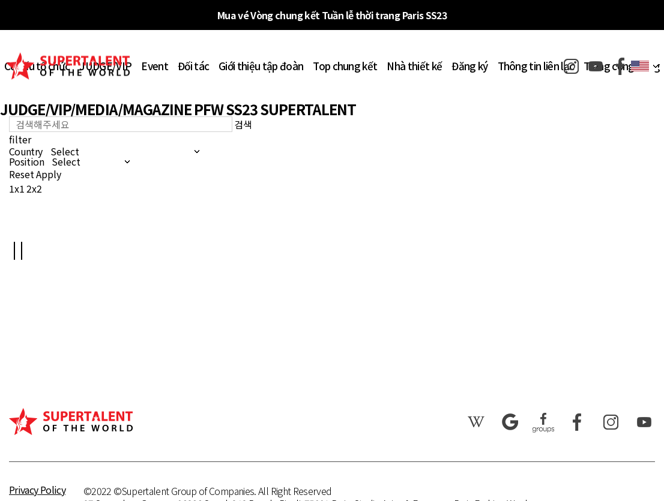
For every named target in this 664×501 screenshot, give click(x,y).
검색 (243, 124)
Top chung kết (345, 65)
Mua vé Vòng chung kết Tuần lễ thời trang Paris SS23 (332, 15)
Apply (48, 174)
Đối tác (193, 65)
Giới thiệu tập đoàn (261, 65)
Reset (21, 174)
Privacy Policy (37, 489)
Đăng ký (469, 65)
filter (20, 139)
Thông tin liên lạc (536, 65)
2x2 (34, 188)
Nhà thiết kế (414, 65)
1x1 (17, 188)
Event (154, 65)
